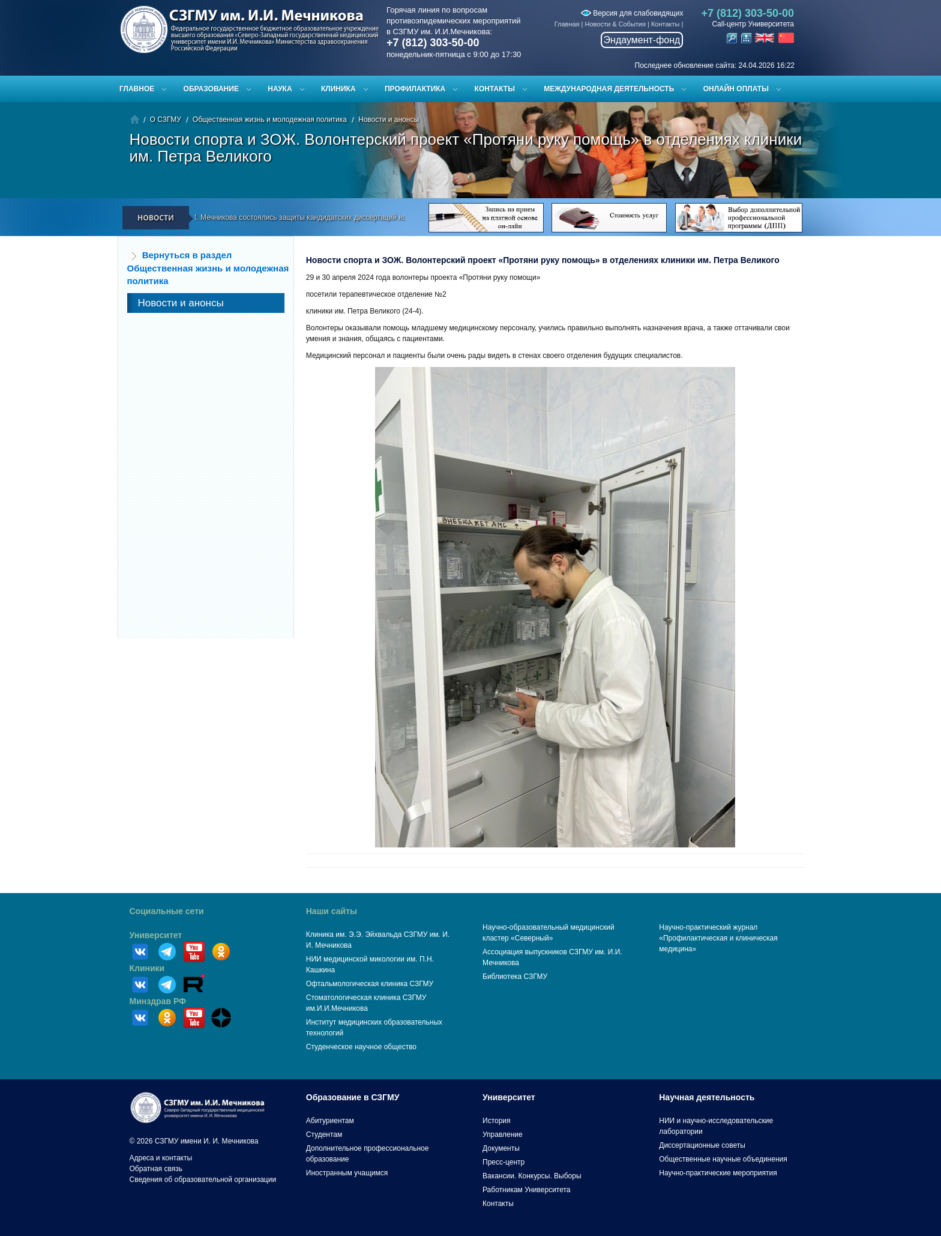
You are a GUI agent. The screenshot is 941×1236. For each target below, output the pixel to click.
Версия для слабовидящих (632, 13)
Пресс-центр (504, 1162)
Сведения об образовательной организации (203, 1179)
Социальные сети (167, 911)
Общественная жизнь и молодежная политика (270, 119)
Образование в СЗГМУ (353, 1097)
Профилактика (415, 89)
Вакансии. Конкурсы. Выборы (532, 1176)
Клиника (338, 89)
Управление (503, 1134)
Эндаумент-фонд (642, 40)
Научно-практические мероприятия (718, 1173)
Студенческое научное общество (361, 1047)
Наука (280, 89)
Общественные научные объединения (723, 1159)
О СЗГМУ (165, 119)
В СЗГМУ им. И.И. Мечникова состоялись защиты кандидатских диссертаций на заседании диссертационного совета (345, 217)
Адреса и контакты (161, 1158)
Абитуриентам (330, 1120)
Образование (211, 89)
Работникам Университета (527, 1190)
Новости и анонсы (388, 119)
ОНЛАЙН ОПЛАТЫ (736, 89)
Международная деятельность (609, 89)
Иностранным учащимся (347, 1173)
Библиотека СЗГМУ (515, 976)
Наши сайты (331, 911)
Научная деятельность (706, 1097)
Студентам (324, 1134)
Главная (567, 24)
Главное (136, 89)
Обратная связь (156, 1169)
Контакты (665, 24)
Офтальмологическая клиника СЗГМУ (369, 984)
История (497, 1120)
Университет (156, 935)
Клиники (147, 968)
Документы (501, 1148)
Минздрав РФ (158, 1001)
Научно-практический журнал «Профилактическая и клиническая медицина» (718, 938)
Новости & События (615, 24)
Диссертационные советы (702, 1145)
